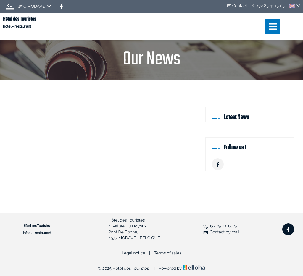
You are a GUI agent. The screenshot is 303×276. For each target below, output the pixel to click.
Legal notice (133, 253)
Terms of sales (167, 253)
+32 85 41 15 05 (220, 226)
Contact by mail (221, 232)
